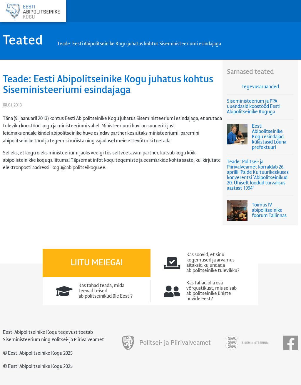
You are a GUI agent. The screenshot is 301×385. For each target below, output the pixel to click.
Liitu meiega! (97, 263)
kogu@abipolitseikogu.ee (78, 168)
